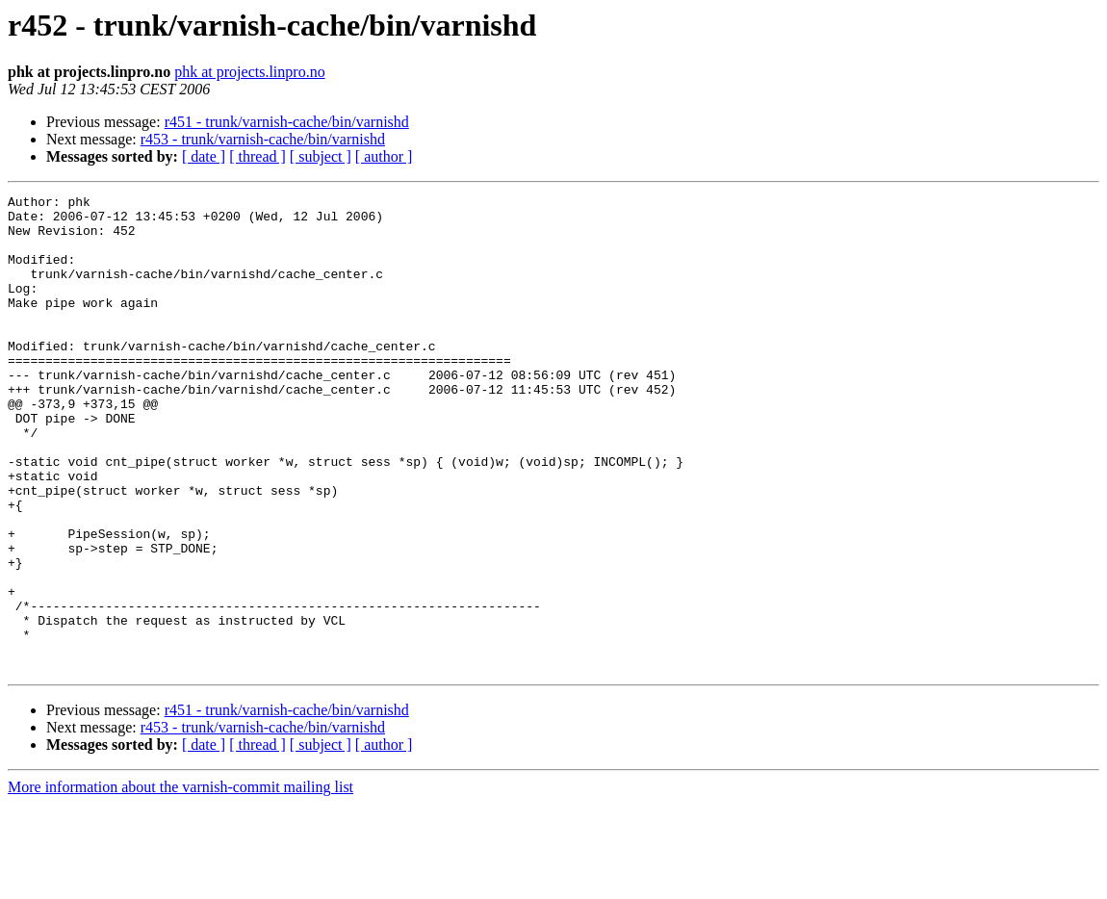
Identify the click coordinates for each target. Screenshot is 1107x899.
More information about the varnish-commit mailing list (180, 882)
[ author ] (384, 156)
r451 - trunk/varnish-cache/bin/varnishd (287, 122)
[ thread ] (257, 156)
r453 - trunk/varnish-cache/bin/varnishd (263, 139)
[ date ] (203, 156)
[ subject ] (320, 156)
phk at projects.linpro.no (249, 72)
